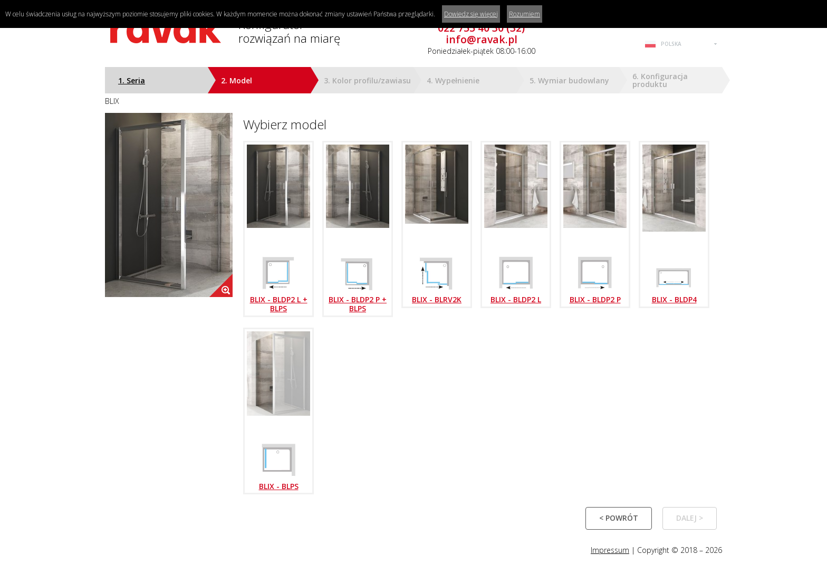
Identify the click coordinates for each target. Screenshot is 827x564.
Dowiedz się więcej (471, 13)
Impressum (610, 550)
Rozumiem (524, 13)
